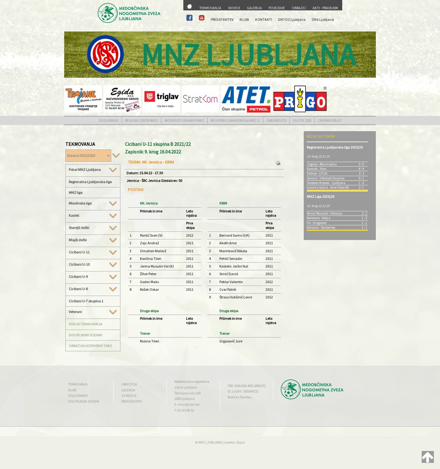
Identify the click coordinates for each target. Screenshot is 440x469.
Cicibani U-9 (93, 277)
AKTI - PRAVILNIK (325, 8)
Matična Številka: (240, 397)
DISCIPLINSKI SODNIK (85, 335)
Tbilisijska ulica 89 (187, 393)
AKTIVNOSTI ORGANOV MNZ (184, 120)
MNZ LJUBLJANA (210, 442)
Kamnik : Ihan (316, 169)
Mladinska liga (93, 203)
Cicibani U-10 (93, 264)
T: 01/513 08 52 (184, 410)
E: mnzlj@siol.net (187, 404)
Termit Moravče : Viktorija (324, 213)
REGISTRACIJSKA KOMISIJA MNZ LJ (235, 120)
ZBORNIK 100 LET (330, 120)
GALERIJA (254, 8)
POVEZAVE (277, 8)
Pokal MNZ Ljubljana (93, 170)
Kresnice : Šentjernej (321, 227)
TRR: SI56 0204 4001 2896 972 (247, 386)
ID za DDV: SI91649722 (243, 391)
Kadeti (93, 215)
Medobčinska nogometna (191, 381)
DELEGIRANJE (109, 120)
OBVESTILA (129, 384)
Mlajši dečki (93, 240)
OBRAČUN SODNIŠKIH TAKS (90, 345)
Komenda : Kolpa (318, 218)
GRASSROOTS (276, 120)
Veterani (93, 312)
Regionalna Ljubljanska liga (90, 181)
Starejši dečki (93, 228)
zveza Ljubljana (185, 387)
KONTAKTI (263, 19)
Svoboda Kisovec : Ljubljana (326, 183)
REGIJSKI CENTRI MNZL (141, 120)
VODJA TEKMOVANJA (85, 324)
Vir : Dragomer (317, 223)
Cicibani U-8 (93, 289)
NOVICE (234, 8)
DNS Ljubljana (323, 19)
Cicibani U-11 (93, 252)
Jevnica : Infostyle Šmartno (325, 178)
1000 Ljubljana (184, 399)
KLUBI (244, 19)
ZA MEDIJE (129, 395)
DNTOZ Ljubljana (292, 19)
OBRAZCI (299, 8)
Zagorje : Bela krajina (322, 164)
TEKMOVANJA (210, 8)
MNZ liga (75, 192)
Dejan (241, 442)
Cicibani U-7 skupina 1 (86, 301)
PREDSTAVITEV (222, 19)
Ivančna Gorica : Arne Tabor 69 (328, 187)
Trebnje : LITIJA (317, 173)
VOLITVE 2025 (302, 120)
